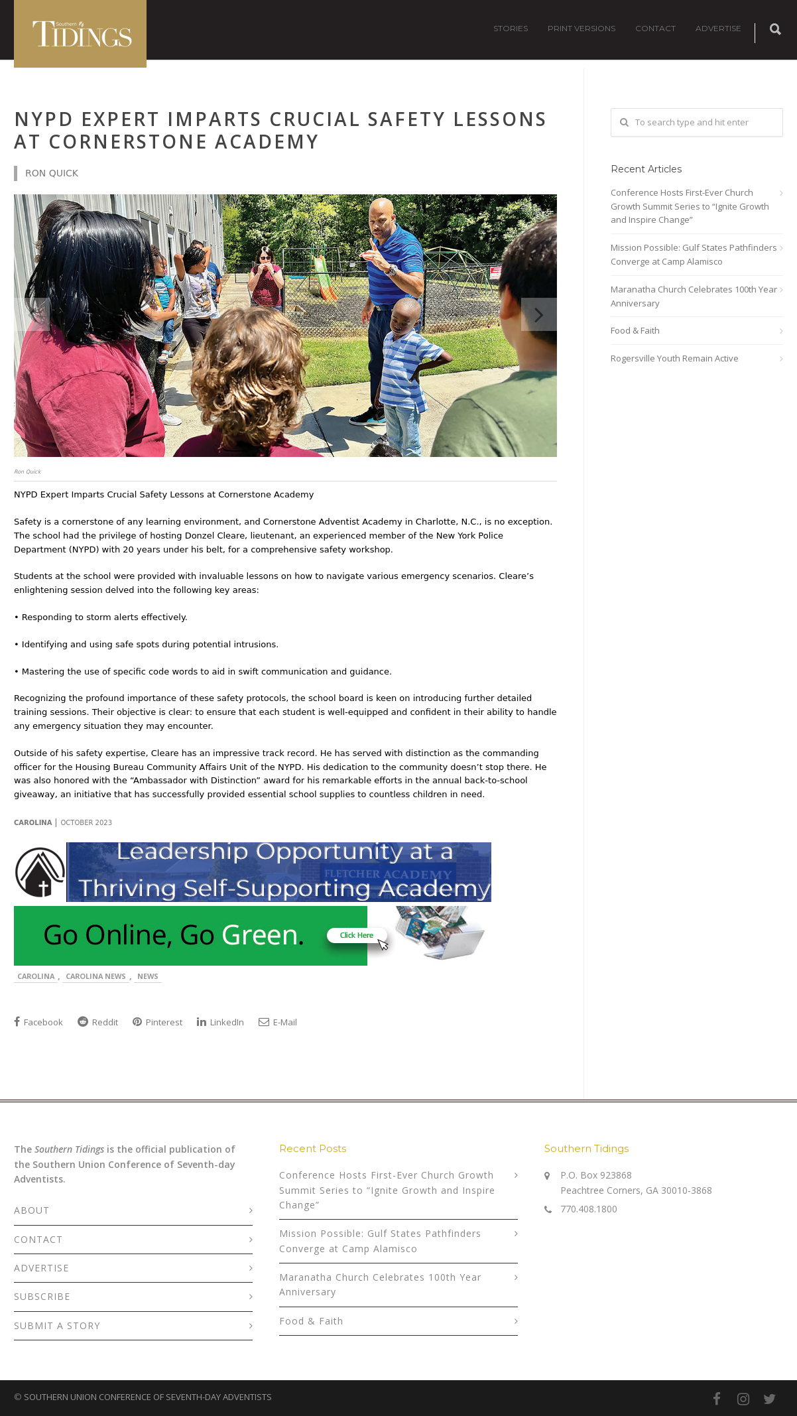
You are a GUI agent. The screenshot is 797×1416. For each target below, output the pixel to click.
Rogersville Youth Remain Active (675, 358)
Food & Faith (635, 330)
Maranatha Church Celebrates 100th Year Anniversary (694, 296)
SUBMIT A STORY (57, 1325)
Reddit (98, 1022)
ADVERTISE (718, 28)
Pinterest (157, 1022)
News (147, 976)
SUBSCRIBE (42, 1296)
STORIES (510, 28)
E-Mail (278, 1022)
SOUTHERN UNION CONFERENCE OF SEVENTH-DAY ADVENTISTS (148, 1397)
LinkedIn (220, 1022)
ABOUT (32, 1210)
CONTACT (655, 28)
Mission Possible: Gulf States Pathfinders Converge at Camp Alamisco (694, 254)
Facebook (38, 1022)
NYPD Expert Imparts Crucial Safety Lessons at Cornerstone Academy (281, 130)
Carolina (35, 976)
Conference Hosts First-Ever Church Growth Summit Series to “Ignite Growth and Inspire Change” (690, 206)
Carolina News (96, 976)
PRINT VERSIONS (581, 28)
